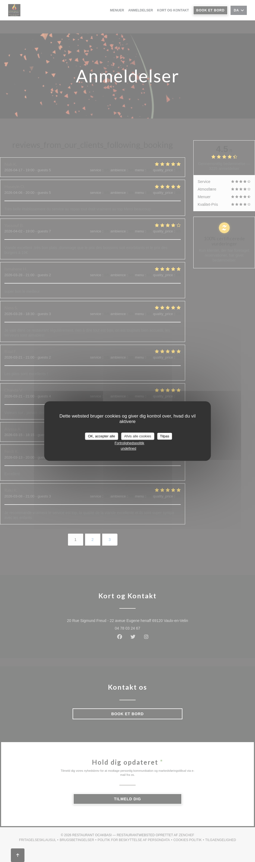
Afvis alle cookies (137, 436)
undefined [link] (128, 448)
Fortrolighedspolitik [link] (129, 443)
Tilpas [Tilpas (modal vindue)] (164, 436)
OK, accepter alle (101, 436)
